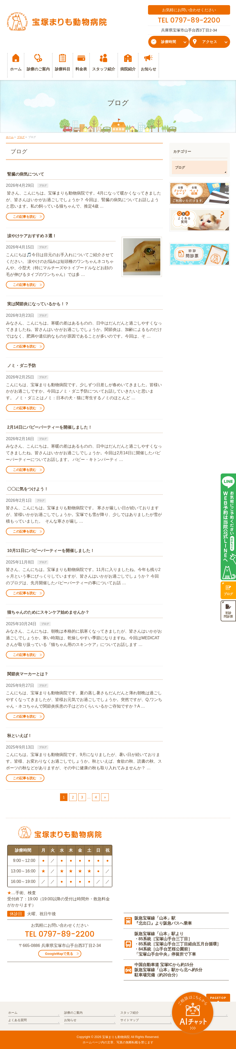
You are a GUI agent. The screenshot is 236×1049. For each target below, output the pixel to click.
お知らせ (70, 1020)
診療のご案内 (73, 1012)
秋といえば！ (19, 735)
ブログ (43, 185)
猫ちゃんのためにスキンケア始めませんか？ (48, 612)
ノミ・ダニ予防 (21, 365)
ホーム (12, 1012)
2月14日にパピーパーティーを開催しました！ (49, 427)
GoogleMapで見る (59, 954)
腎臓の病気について (25, 174)
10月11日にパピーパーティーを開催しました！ (50, 550)
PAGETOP (218, 997)
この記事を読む (24, 217)
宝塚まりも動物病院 (116, 1037)
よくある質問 (17, 1020)
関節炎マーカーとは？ (27, 674)
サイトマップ (129, 1020)
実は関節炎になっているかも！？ (38, 304)
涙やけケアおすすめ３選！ (31, 236)
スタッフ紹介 (129, 1012)
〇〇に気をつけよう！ (27, 489)
